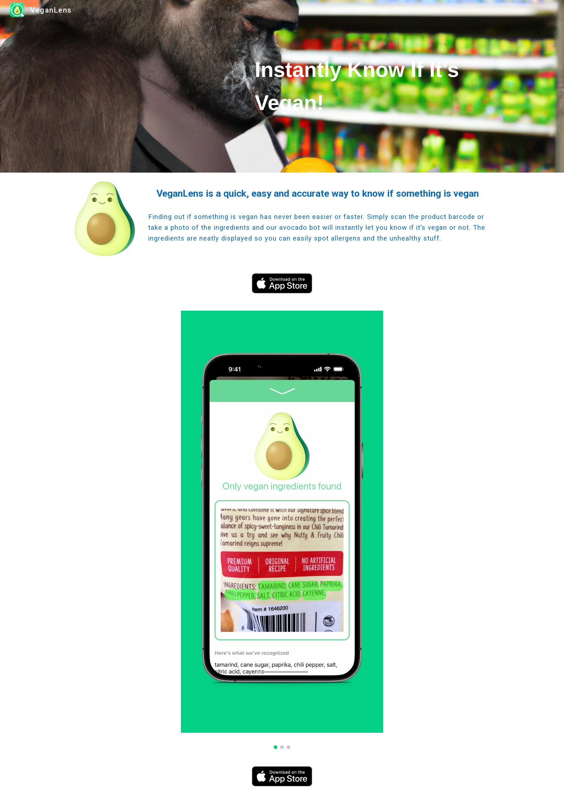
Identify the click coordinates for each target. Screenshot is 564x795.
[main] (371, 86)
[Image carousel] (282, 530)
